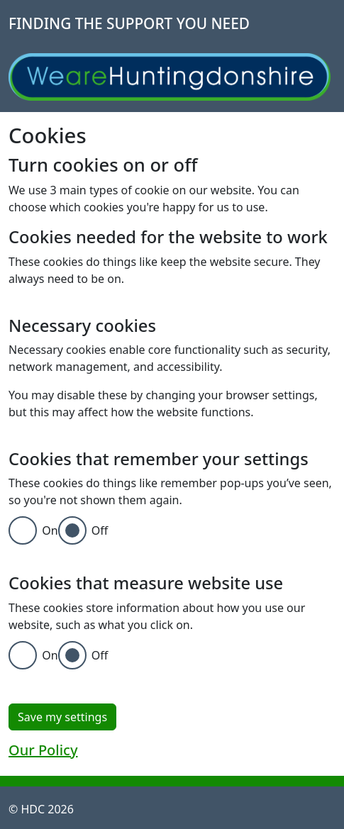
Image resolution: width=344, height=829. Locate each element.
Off (100, 530)
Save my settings (62, 717)
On (49, 530)
